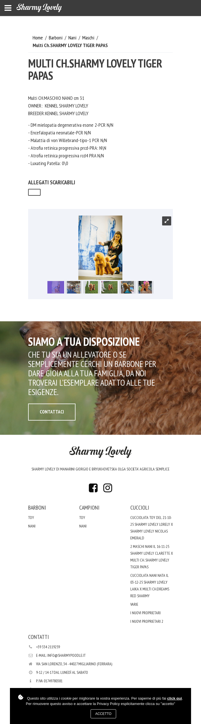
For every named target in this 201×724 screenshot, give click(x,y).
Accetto (103, 714)
